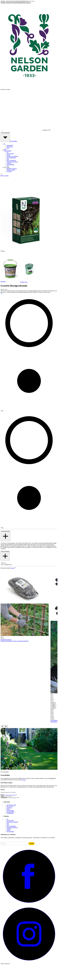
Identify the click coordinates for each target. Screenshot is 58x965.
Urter (8, 148)
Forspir (8, 155)
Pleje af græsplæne (11, 160)
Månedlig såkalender (12, 168)
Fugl (8, 159)
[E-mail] (14, 843)
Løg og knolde (10, 153)
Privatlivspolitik (10, 811)
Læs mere (23, 779)
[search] (1, 174)
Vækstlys (9, 163)
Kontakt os (9, 807)
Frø (7, 152)
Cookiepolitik (10, 813)
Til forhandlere (13, 141)
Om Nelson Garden (11, 805)
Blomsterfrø (9, 146)
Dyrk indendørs (10, 164)
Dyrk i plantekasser (11, 157)
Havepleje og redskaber (12, 156)
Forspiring (9, 171)
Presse (8, 809)
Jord (8, 166)
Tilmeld (31, 843)
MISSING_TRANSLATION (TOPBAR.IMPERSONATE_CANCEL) (15, 2)
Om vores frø (10, 806)
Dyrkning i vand (11, 170)
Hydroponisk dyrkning (12, 161)
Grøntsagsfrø (10, 145)
